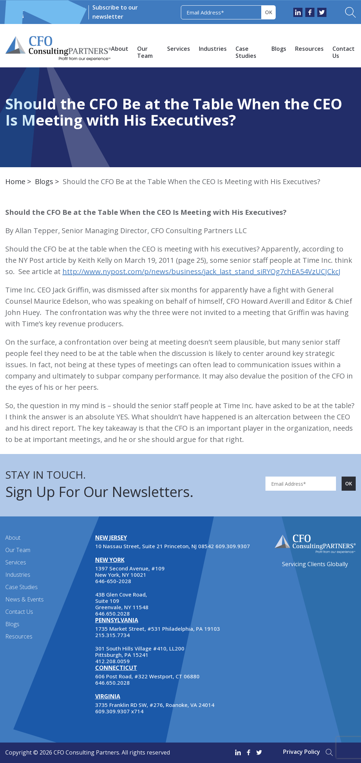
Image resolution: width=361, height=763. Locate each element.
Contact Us (343, 52)
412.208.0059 (112, 661)
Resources (309, 48)
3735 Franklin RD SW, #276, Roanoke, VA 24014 (154, 705)
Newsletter (69, 8)
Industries (213, 48)
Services (178, 48)
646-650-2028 (113, 581)
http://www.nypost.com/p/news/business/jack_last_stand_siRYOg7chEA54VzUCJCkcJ (201, 271)
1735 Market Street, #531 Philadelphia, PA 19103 (157, 628)
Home (15, 181)
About (119, 48)
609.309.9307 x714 (119, 711)
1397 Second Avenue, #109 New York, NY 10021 (130, 571)
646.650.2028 (112, 613)
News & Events (15, 12)
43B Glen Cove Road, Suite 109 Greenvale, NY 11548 (121, 600)
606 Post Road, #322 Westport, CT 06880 (147, 676)
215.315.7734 (112, 635)
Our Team (145, 52)
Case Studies (245, 52)
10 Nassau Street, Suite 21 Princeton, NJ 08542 (154, 546)
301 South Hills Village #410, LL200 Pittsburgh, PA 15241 (139, 651)
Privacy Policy (301, 751)
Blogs (278, 48)
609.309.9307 (232, 546)
